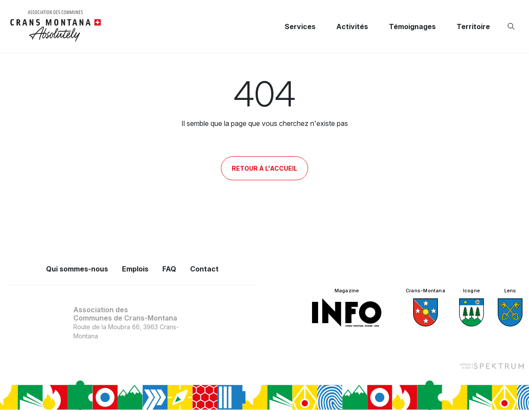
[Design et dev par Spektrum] (492, 365)
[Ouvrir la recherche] (513, 26)
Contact (204, 269)
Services (300, 26)
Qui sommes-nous (77, 269)
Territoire (473, 26)
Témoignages (412, 26)
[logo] (55, 26)
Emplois (135, 269)
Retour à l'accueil (264, 168)
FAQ (169, 269)
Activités (352, 26)
